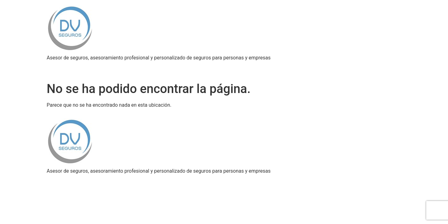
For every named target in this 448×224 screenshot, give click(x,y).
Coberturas (93, 68)
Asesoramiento (132, 68)
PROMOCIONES (212, 68)
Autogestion (171, 68)
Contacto (303, 68)
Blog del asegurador (261, 68)
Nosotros (61, 68)
